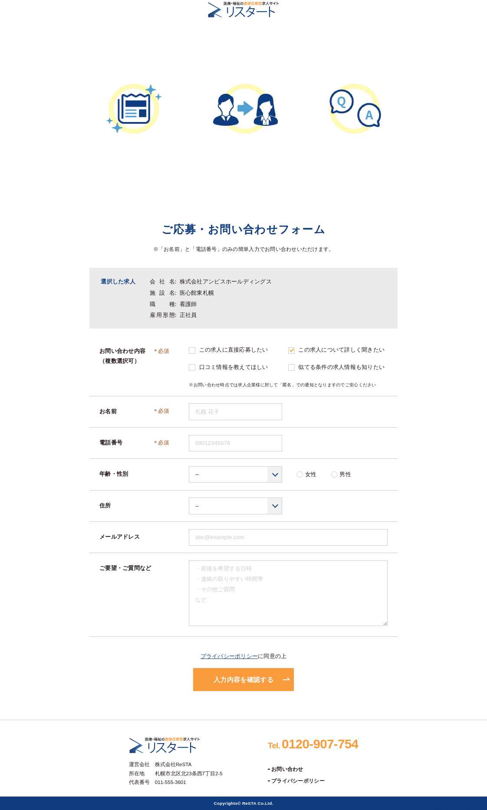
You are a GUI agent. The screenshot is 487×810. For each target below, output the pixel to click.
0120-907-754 (313, 744)
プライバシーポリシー (229, 656)
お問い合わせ (287, 769)
